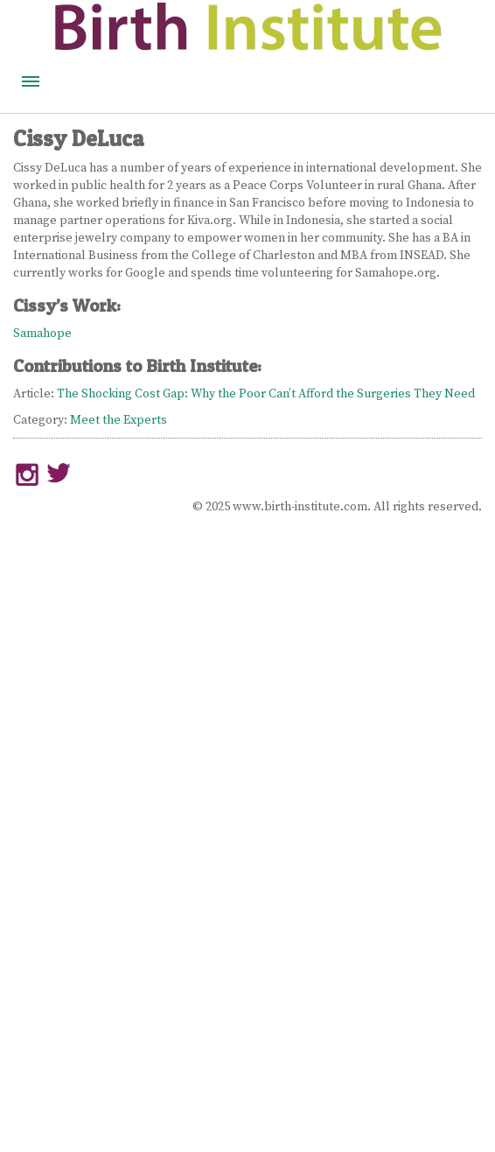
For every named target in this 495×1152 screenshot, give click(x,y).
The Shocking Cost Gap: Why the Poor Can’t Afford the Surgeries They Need (266, 394)
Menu (30, 81)
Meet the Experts (118, 420)
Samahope (42, 333)
